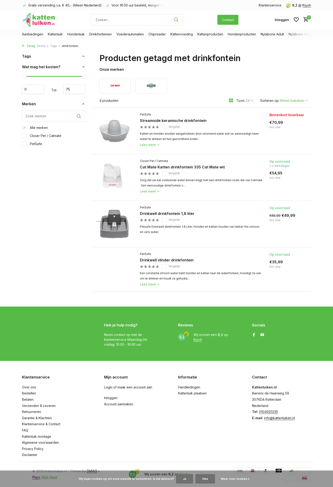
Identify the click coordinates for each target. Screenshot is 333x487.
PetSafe (32, 144)
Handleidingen (189, 387)
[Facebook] (254, 335)
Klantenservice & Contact (41, 424)
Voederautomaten (130, 34)
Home (43, 46)
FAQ (25, 430)
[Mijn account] (282, 20)
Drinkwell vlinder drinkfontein (167, 260)
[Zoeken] (137, 19)
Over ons (29, 387)
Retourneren (31, 412)
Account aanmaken (118, 404)
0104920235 (268, 412)
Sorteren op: (269, 100)
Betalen (28, 399)
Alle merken (35, 127)
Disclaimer (29, 455)
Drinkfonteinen (100, 34)
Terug (28, 46)
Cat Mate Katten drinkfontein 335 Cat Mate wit (182, 167)
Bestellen (29, 393)
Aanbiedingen (32, 34)
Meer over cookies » (235, 479)
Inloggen (110, 398)
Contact (228, 20)
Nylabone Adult (272, 34)
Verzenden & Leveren (39, 406)
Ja (184, 479)
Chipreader (157, 34)
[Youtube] (262, 335)
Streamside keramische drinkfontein (173, 120)
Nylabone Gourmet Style (307, 34)
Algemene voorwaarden (40, 442)
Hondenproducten (242, 34)
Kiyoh (306, 5)
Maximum (74, 89)
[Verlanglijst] (296, 19)
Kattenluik (55, 34)
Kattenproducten (210, 34)
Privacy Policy (32, 449)
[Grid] (231, 100)
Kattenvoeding (181, 34)
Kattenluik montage (36, 436)
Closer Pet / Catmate (41, 135)
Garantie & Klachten (37, 418)
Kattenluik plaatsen (192, 393)
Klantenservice (270, 5)
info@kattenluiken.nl (279, 418)
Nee (205, 479)
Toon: (240, 100)
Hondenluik (76, 34)
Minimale (33, 89)
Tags (55, 46)
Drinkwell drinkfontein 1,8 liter (167, 213)
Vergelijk (171, 127)
